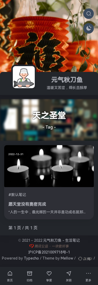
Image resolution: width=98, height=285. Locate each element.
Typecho (31, 258)
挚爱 (49, 275)
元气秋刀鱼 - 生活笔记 (61, 240)
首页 (10, 275)
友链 (69, 275)
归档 (29, 275)
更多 (88, 275)
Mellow (67, 258)
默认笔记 (18, 195)
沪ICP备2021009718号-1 (49, 252)
